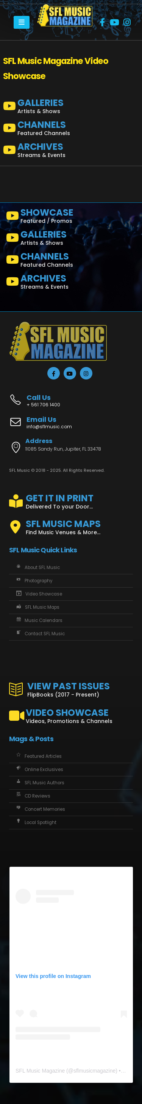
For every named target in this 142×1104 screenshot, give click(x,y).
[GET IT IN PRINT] (71, 500)
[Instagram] (127, 22)
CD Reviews (32, 796)
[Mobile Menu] (22, 22)
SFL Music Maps (37, 607)
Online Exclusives (39, 770)
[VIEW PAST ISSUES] (71, 688)
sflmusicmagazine (94, 1071)
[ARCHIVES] (71, 152)
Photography (34, 581)
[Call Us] (71, 396)
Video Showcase (38, 594)
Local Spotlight (35, 822)
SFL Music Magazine (40, 1071)
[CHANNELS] (71, 130)
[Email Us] (71, 423)
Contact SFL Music (40, 634)
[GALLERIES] (71, 108)
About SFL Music (37, 567)
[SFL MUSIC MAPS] (71, 524)
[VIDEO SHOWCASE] (71, 713)
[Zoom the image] (65, 8)
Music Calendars (38, 620)
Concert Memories (40, 809)
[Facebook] (102, 22)
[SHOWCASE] (71, 218)
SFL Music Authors (39, 783)
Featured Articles (38, 756)
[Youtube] (114, 22)
